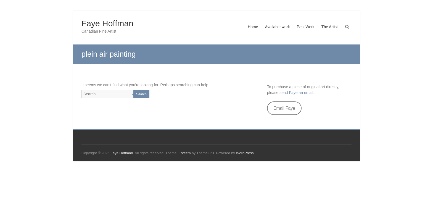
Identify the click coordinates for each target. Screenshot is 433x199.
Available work (277, 27)
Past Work (306, 27)
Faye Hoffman (107, 23)
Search (141, 94)
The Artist (329, 27)
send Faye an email (296, 92)
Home (253, 27)
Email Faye (284, 108)
